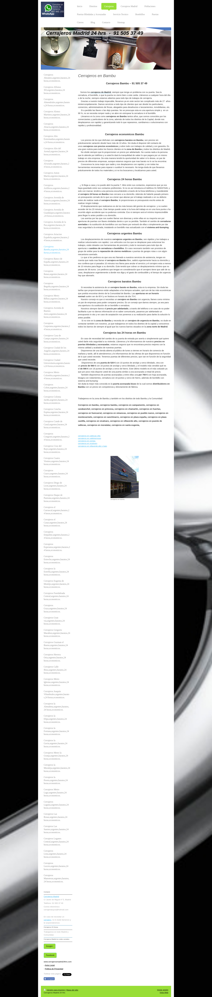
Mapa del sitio (72, 990)
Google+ (49, 946)
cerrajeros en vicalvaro (87, 443)
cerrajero (47, 920)
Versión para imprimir (54, 990)
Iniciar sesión (162, 990)
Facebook (50, 955)
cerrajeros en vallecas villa (89, 436)
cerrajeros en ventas (87, 441)
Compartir (49, 979)
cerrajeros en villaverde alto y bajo (92, 446)
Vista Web (164, 992)
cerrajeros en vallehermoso (89, 438)
